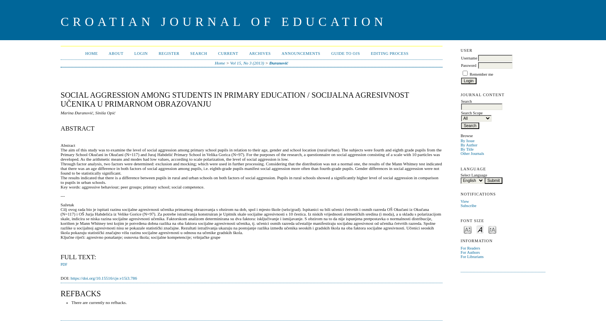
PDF (64, 265)
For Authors (470, 252)
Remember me (481, 74)
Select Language (474, 175)
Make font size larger (492, 229)
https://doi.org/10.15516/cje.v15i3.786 (104, 278)
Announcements (301, 53)
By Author (469, 145)
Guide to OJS (345, 53)
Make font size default (480, 229)
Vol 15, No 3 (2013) (247, 63)
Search (198, 53)
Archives (260, 53)
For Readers (470, 248)
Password (469, 65)
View (465, 201)
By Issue (468, 141)
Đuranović (278, 63)
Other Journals (472, 153)
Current (228, 53)
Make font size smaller (468, 229)
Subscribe (469, 206)
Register (168, 53)
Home (91, 53)
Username (469, 58)
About (116, 53)
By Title (467, 149)
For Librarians (472, 257)
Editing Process (390, 53)
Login (141, 53)
